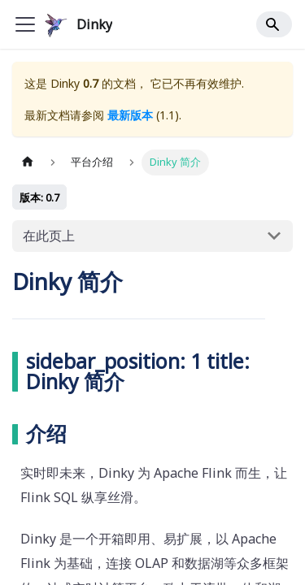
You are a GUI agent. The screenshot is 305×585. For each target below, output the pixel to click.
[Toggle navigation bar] (25, 24)
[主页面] (27, 162)
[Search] (274, 24)
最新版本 (130, 115)
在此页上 (49, 236)
